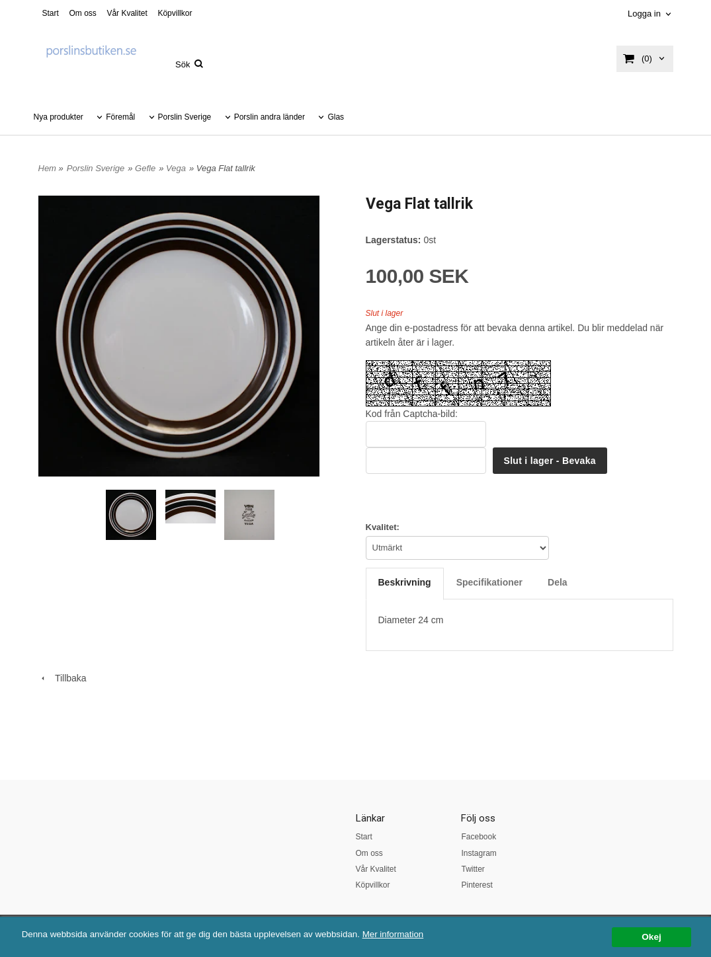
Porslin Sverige (185, 117)
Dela (557, 582)
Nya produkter (58, 117)
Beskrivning (404, 582)
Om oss (82, 13)
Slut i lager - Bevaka (550, 460)
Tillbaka (62, 678)
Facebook (478, 836)
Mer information (400, 934)
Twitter (472, 869)
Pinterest (476, 885)
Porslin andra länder (269, 117)
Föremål (120, 117)
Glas (335, 117)
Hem (47, 168)
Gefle (145, 168)
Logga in (644, 14)
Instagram (478, 853)
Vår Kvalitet (126, 13)
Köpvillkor (174, 13)
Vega (176, 168)
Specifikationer (489, 582)
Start (50, 13)
